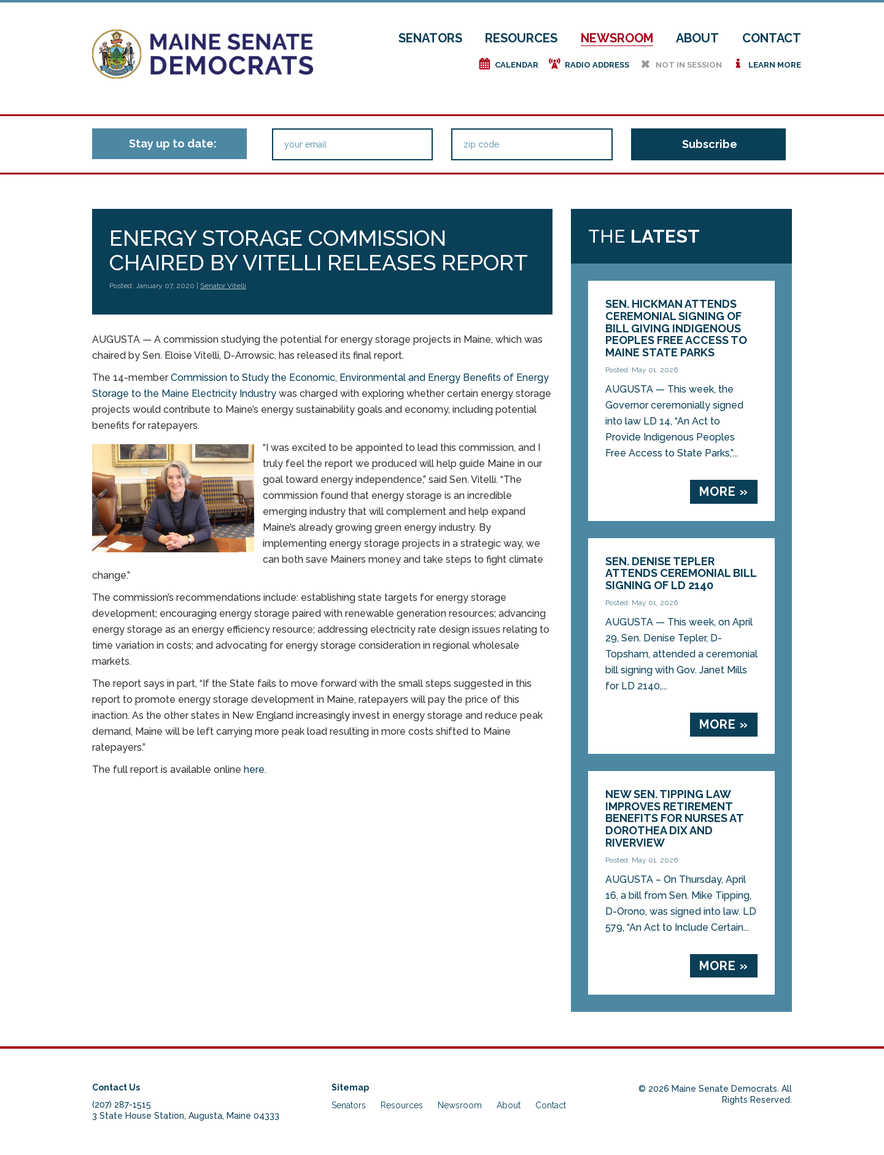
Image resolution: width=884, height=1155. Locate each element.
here (254, 769)
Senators (430, 38)
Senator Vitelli (223, 285)
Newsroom (617, 38)
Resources (521, 38)
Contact (771, 38)
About (697, 38)
